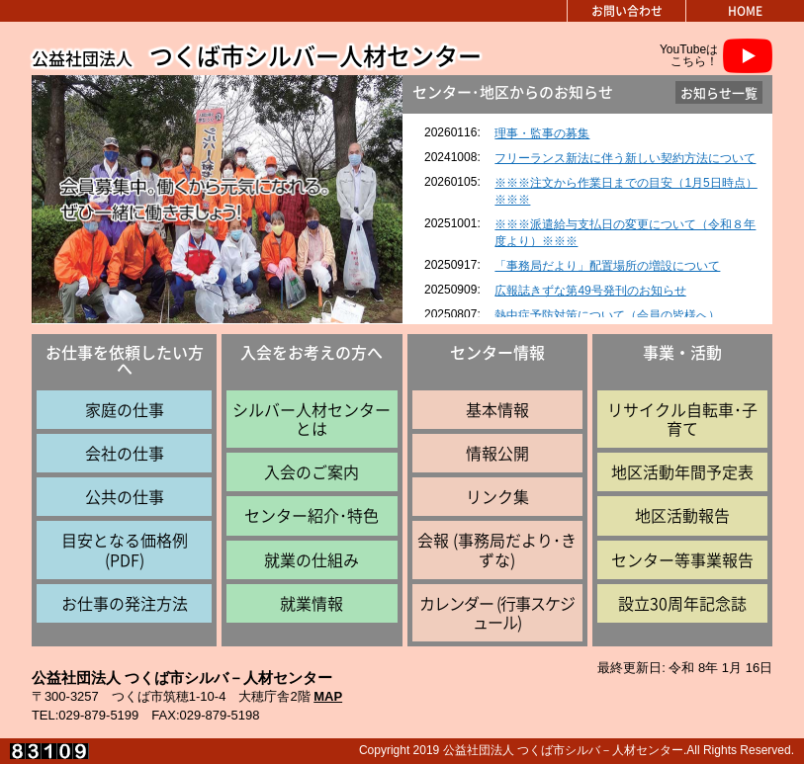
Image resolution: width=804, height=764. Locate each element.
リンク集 (497, 496)
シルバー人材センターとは (311, 418)
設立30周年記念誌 (682, 603)
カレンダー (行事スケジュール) (497, 612)
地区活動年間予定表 (682, 471)
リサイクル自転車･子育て (682, 418)
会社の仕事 (124, 453)
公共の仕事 (124, 496)
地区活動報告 (682, 515)
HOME (745, 11)
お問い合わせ (627, 11)
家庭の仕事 (124, 409)
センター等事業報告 (682, 559)
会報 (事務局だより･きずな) (497, 549)
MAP (327, 696)
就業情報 (311, 603)
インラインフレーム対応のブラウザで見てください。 (587, 215)
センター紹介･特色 (311, 515)
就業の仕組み (311, 559)
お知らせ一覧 (719, 92)
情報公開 (497, 453)
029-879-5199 (98, 715)
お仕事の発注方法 (124, 603)
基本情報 (497, 409)
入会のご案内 (311, 471)
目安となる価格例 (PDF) (124, 549)
